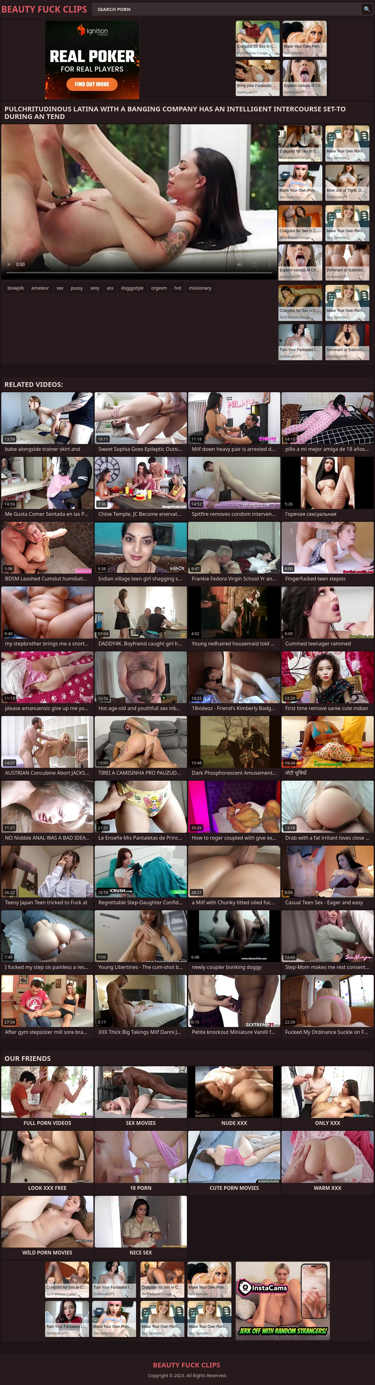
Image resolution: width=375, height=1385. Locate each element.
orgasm (159, 288)
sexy (94, 288)
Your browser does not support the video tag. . (139, 202)
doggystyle (132, 288)
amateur (40, 288)
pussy (77, 288)
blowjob (16, 288)
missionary (200, 288)
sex (59, 288)
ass (110, 288)
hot (177, 288)
